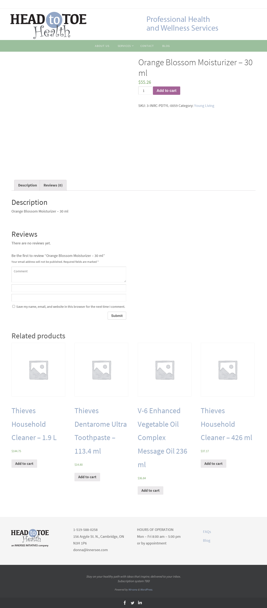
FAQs (207, 531)
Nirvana (132, 589)
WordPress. (146, 589)
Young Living (204, 105)
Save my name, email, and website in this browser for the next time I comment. (70, 306)
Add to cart (166, 91)
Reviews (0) (53, 185)
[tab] (27, 185)
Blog (206, 540)
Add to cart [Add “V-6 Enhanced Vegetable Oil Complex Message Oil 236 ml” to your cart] (150, 490)
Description (27, 185)
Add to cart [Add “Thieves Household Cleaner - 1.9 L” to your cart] (24, 463)
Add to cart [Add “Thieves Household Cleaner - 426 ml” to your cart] (213, 463)
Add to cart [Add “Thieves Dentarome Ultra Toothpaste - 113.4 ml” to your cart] (87, 476)
